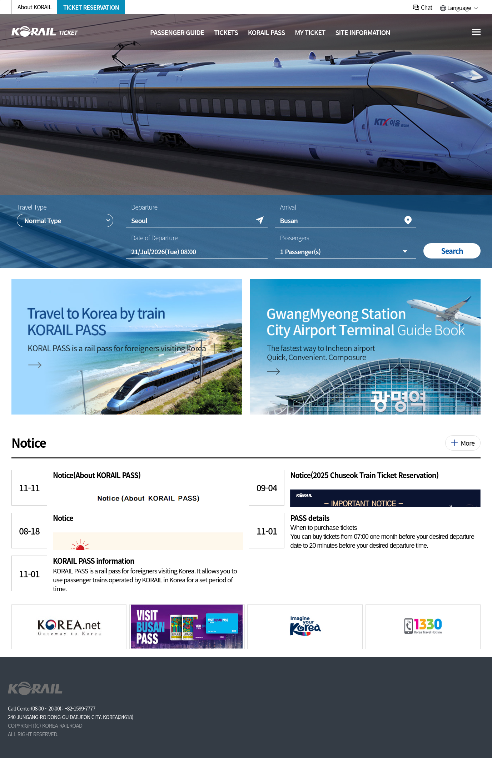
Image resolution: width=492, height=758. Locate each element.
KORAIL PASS (266, 32)
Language (459, 7)
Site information (362, 32)
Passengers (294, 237)
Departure (144, 206)
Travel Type (31, 206)
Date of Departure (154, 237)
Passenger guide (177, 32)
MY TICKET (310, 32)
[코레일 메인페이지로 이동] (44, 31)
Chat (426, 7)
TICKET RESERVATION (91, 7)
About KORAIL (34, 6)
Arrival (288, 206)
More (467, 442)
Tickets (226, 32)
